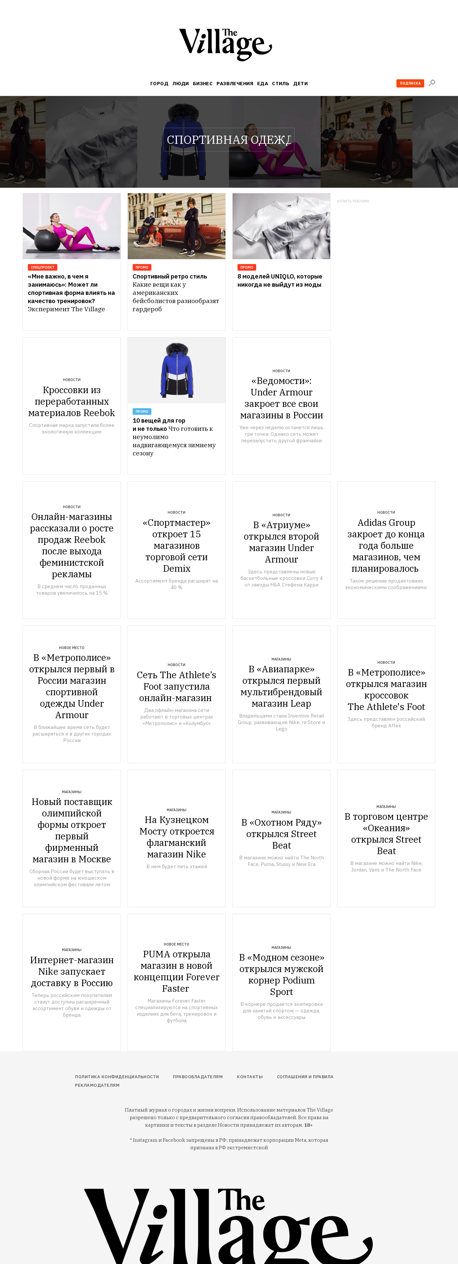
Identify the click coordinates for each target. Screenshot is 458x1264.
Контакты (250, 1077)
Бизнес (203, 83)
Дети (300, 83)
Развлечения (235, 83)
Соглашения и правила (305, 1077)
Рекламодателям (97, 1085)
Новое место (72, 647)
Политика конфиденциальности (117, 1077)
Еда (262, 83)
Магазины (281, 659)
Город (159, 83)
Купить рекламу (353, 201)
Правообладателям (198, 1077)
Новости (72, 379)
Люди (180, 83)
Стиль (280, 83)
